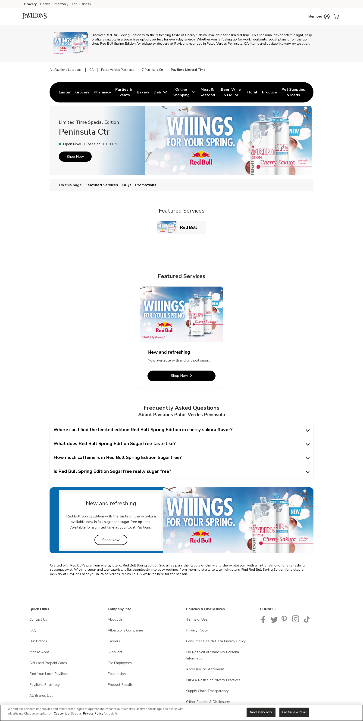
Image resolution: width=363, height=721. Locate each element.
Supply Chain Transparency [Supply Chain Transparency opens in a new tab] (207, 691)
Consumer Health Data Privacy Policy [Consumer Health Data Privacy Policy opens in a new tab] (216, 641)
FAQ (32, 630)
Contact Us (38, 619)
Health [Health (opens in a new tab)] (45, 4)
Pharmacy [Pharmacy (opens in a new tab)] (61, 4)
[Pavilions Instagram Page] (296, 621)
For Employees (120, 663)
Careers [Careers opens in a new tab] (114, 641)
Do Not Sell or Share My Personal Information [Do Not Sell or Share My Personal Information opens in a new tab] (213, 655)
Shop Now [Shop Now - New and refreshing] (193, 375)
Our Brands (38, 641)
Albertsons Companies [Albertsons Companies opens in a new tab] (126, 630)
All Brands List (41, 695)
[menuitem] (64, 92)
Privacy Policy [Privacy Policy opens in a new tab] (197, 630)
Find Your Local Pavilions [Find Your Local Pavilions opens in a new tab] (48, 673)
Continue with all (294, 712)
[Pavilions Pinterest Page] (285, 621)
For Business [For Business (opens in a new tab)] (81, 4)
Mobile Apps (39, 652)
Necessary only (261, 712)
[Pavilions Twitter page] (274, 621)
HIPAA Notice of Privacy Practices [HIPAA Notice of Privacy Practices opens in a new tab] (213, 680)
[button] (319, 16)
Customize (61, 714)
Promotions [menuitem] (145, 185)
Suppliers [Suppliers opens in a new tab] (115, 652)
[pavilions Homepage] (34, 16)
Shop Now (75, 156)
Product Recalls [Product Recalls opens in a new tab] (120, 684)
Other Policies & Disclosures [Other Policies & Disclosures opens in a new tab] (208, 701)
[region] (181, 713)
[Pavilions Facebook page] (264, 621)
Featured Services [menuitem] (101, 185)
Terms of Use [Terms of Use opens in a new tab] (196, 619)
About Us (115, 619)
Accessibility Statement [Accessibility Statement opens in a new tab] (205, 669)
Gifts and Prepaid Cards (48, 663)
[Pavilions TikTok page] (306, 621)
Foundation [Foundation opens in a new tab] (117, 673)
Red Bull (190, 227)
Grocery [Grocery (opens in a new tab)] (30, 4)
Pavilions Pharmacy (44, 684)
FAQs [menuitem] (126, 185)
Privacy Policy (93, 714)
